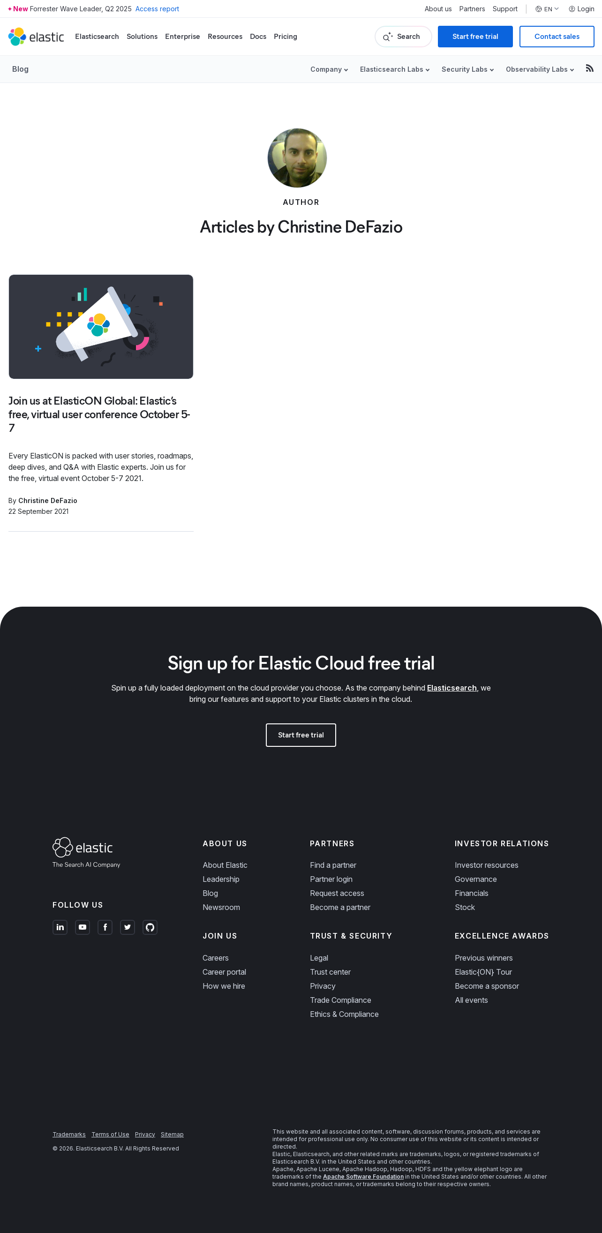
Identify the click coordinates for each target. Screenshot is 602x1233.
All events (471, 1000)
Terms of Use (110, 1134)
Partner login (331, 879)
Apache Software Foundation (363, 1176)
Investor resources (487, 865)
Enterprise (182, 36)
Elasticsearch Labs (391, 69)
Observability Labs (537, 69)
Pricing (285, 36)
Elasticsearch (97, 36)
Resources (225, 36)
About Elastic (225, 865)
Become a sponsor (487, 986)
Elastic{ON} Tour (483, 972)
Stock (465, 907)
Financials (472, 893)
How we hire (224, 986)
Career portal (224, 972)
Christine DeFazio (47, 500)
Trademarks (69, 1134)
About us (438, 9)
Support (505, 9)
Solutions (142, 36)
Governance (476, 879)
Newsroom (221, 907)
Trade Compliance (340, 1000)
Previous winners (484, 957)
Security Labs (465, 69)
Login (581, 9)
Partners (472, 9)
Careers (216, 957)
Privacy (323, 986)
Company (326, 69)
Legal (319, 957)
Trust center (330, 972)
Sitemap (172, 1134)
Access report (157, 9)
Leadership (221, 879)
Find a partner (333, 865)
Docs (258, 36)
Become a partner (340, 907)
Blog (20, 69)
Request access (337, 893)
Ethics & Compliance (344, 1014)
